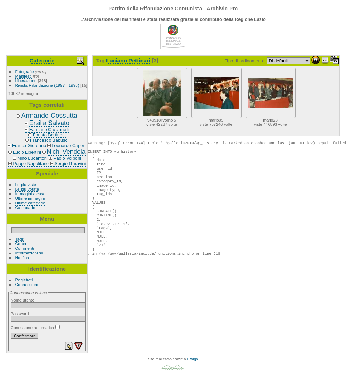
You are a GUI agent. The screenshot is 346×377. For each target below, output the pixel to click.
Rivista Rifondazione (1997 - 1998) (47, 85)
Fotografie (24, 71)
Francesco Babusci (49, 140)
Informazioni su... (31, 253)
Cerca (20, 243)
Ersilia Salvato (49, 122)
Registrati (24, 279)
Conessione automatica (35, 327)
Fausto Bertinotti (49, 134)
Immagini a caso (30, 193)
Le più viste (25, 184)
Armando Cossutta (49, 115)
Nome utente (22, 300)
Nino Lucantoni (32, 158)
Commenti (24, 248)
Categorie (42, 60)
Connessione (27, 284)
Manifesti (23, 76)
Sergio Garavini (70, 163)
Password (20, 313)
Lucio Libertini (27, 152)
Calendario (25, 207)
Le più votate (27, 189)
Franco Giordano (29, 145)
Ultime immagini (30, 198)
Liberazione (26, 80)
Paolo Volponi (67, 158)
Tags (19, 239)
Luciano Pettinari (128, 60)
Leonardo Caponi (69, 145)
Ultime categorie (30, 203)
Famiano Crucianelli (49, 129)
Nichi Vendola (66, 151)
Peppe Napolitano (31, 163)
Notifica (22, 257)
